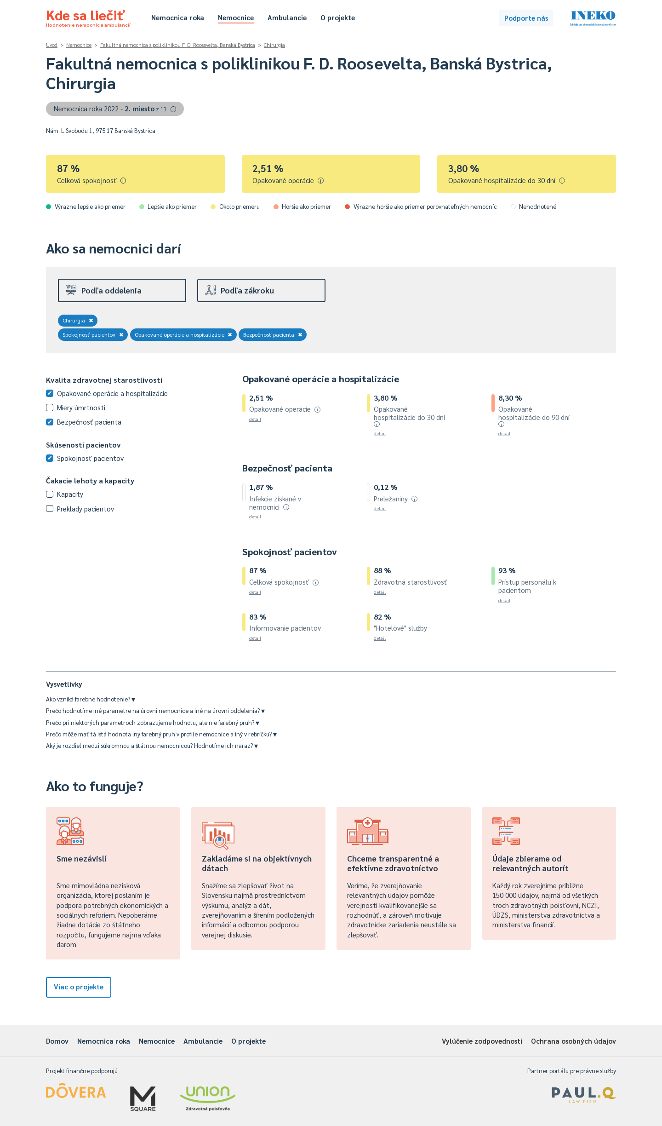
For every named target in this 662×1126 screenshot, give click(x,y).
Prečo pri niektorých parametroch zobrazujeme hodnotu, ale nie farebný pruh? (152, 722)
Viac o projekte (78, 986)
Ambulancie (287, 17)
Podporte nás (526, 17)
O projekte (337, 17)
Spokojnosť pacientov (93, 334)
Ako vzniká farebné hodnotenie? (90, 699)
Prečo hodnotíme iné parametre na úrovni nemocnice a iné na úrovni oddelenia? (155, 710)
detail (255, 419)
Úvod (51, 44)
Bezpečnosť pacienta (272, 334)
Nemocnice (236, 17)
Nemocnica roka (177, 17)
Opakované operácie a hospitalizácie (184, 334)
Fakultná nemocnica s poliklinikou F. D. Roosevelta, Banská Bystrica (177, 44)
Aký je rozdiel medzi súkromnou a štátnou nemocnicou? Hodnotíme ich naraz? (152, 745)
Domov (57, 1040)
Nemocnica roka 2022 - (115, 108)
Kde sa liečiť (88, 17)
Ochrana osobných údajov (573, 1040)
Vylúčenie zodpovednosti (482, 1040)
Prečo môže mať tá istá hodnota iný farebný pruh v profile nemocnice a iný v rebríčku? (161, 734)
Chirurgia (274, 44)
